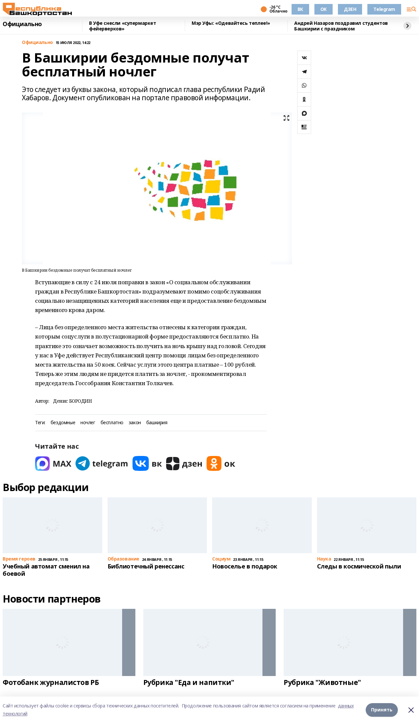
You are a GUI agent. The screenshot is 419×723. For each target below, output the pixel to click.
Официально (22, 24)
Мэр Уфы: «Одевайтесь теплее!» (231, 23)
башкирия (156, 423)
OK (323, 9)
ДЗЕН (350, 9)
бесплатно (112, 423)
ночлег (87, 423)
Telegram (384, 9)
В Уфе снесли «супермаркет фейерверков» (122, 26)
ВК (300, 9)
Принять (382, 709)
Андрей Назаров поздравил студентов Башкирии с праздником (341, 26)
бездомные (63, 423)
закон (135, 423)
